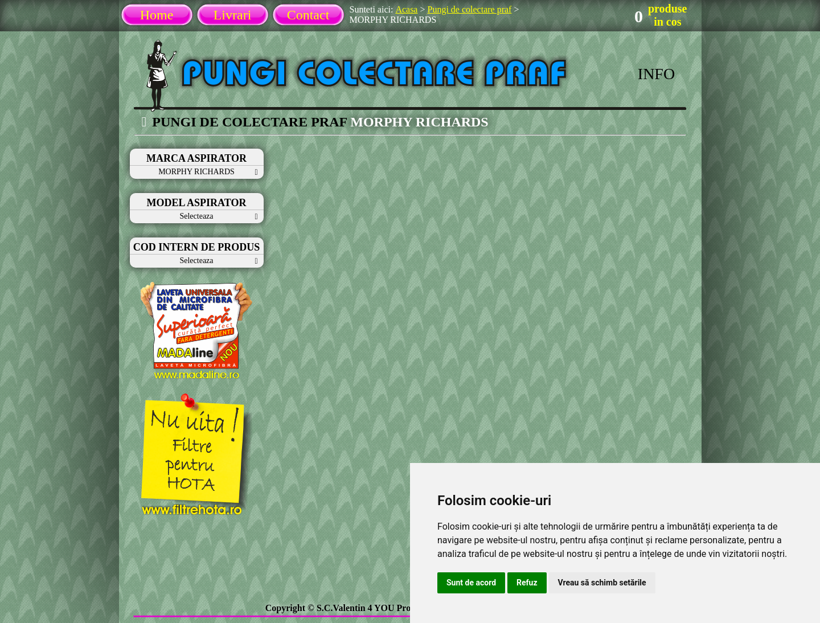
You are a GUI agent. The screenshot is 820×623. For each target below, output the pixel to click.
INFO (656, 74)
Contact (308, 14)
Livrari (233, 14)
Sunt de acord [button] (471, 582)
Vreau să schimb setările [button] (602, 582)
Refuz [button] (527, 582)
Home (157, 14)
